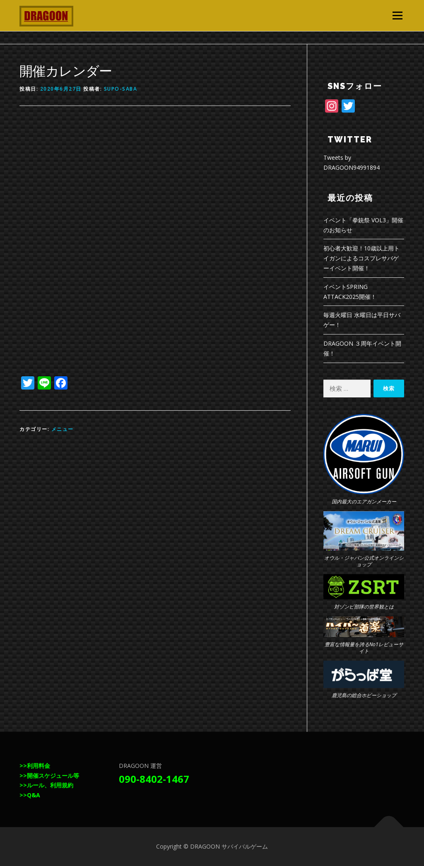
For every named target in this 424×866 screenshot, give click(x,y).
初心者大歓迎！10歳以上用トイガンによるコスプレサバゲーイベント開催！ (361, 258)
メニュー (397, 15)
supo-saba (120, 88)
